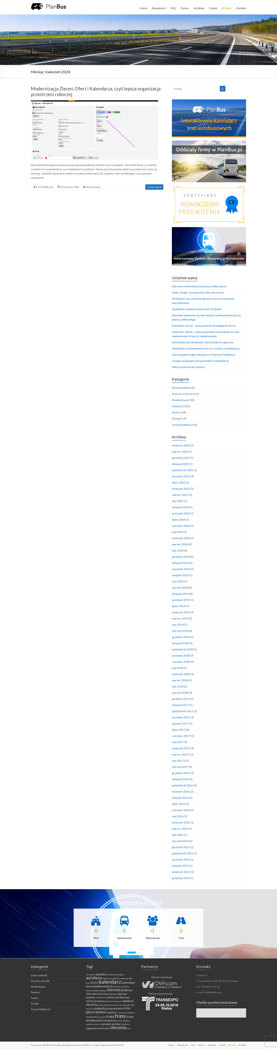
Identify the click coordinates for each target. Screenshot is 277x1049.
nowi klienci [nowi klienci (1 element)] (101, 997)
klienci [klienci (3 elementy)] (128, 990)
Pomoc (185, 8)
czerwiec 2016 (181, 810)
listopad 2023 (180, 562)
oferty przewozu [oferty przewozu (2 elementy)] (95, 1001)
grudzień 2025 (181, 457)
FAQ (173, 8)
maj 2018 (177, 667)
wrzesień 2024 (181, 513)
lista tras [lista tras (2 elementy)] (103, 993)
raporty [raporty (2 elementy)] (111, 1012)
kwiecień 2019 (181, 612)
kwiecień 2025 (181, 488)
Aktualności (159, 8)
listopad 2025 (180, 464)
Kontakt (241, 8)
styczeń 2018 (180, 692)
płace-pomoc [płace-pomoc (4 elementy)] (96, 1012)
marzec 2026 (180, 451)
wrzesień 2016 (181, 791)
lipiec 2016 (178, 803)
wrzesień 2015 (181, 859)
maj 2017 (177, 742)
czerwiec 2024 (181, 525)
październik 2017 (182, 711)
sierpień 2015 (180, 865)
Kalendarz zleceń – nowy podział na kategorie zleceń (204, 325)
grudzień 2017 (181, 698)
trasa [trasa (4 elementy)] (110, 1016)
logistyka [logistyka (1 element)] (113, 994)
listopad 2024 (180, 507)
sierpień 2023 (180, 575)
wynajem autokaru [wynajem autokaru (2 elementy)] (111, 1024)
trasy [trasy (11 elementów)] (120, 1016)
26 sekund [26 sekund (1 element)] (90, 974)
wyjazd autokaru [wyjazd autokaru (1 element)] (93, 1024)
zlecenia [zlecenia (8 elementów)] (118, 1027)
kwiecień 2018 (181, 674)
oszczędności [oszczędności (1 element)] (124, 1005)
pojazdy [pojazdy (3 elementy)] (100, 1008)
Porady (176, 418)
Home (143, 8)
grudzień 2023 (181, 556)
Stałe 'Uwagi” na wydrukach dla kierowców (198, 292)
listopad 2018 (180, 643)
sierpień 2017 (180, 723)
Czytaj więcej (154, 186)
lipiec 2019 (178, 606)
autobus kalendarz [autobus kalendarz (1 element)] (116, 974)
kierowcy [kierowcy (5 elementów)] (115, 989)
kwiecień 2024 (181, 538)
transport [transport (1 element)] (102, 1017)
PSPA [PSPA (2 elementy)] (127, 1008)
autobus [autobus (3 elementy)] (101, 974)
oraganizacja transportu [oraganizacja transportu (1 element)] (108, 1005)
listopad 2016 (180, 779)
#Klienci (227, 8)
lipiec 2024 (178, 519)
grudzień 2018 (181, 637)
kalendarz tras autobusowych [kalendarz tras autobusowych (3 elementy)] (110, 984)
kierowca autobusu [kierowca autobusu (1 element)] (121, 986)
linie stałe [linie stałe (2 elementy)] (92, 993)
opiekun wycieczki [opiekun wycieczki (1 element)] (114, 1001)
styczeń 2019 (180, 630)
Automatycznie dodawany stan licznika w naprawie (202, 342)
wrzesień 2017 (181, 717)
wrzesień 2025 (181, 476)
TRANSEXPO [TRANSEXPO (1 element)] (91, 1017)
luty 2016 (177, 834)
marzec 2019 (180, 618)
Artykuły (199, 8)
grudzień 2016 (181, 773)
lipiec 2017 (178, 729)
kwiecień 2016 (181, 822)
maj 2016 (177, 816)
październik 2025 (182, 470)
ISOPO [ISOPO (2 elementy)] (94, 982)
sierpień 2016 (180, 797)
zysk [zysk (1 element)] (129, 1028)
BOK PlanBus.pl (45, 186)
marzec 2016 (180, 828)
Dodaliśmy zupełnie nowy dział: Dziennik (196, 309)
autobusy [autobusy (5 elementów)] (94, 977)
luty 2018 (177, 686)
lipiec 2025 (178, 482)
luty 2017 (177, 760)
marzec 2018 (180, 680)
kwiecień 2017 (181, 748)
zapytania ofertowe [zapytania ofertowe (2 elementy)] (97, 1028)
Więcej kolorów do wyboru (188, 367)
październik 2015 (182, 853)
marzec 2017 (180, 754)
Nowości (177, 406)
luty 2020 (177, 581)
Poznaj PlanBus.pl (182, 424)
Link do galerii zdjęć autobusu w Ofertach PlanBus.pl (203, 354)
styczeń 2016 (180, 841)
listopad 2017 (180, 705)
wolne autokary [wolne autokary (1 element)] (123, 1021)
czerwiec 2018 (181, 661)
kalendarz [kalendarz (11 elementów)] (110, 982)
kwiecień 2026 (181, 445)
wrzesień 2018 (181, 655)
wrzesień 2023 (181, 569)
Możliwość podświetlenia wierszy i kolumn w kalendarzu (206, 348)
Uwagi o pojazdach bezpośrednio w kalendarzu (200, 360)
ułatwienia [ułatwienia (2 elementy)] (110, 1020)
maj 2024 (177, 532)
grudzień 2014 (181, 878)
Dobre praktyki (181, 387)
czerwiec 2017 (181, 735)
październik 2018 (182, 649)
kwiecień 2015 (181, 871)
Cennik (213, 8)
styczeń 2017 (180, 766)
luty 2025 (177, 501)
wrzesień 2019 (181, 599)
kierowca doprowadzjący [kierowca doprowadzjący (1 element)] (96, 990)
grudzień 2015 (181, 847)
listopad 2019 (180, 593)
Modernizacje (93, 186)
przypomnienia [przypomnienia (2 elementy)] (114, 1008)
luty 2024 (177, 550)
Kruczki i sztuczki (182, 393)
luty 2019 (177, 624)
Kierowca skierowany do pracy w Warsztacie (199, 286)
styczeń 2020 (180, 587)
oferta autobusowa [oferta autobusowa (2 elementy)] (118, 997)
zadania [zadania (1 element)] (126, 1024)
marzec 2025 (180, 494)
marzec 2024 (180, 544)
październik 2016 (182, 785)
